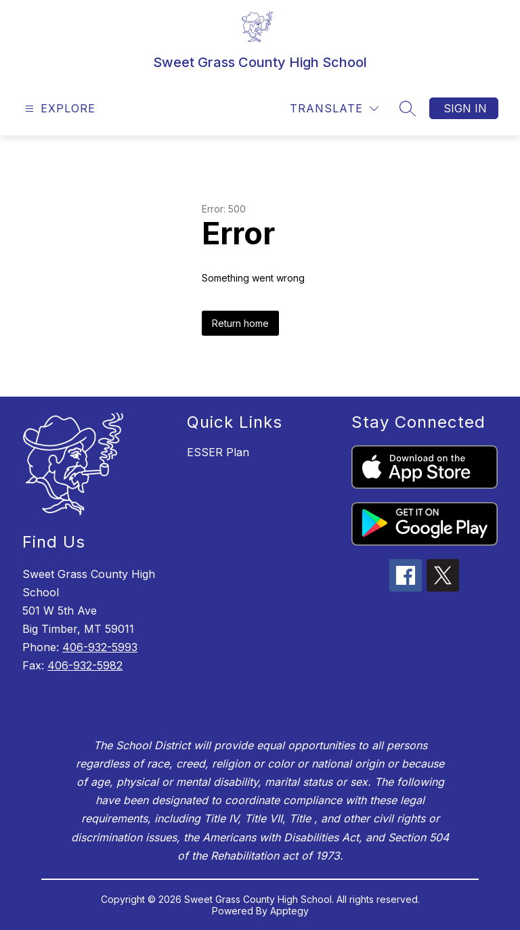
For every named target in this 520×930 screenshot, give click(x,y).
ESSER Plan (218, 452)
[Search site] (407, 108)
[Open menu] (58, 108)
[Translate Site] (334, 108)
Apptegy (289, 910)
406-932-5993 (99, 647)
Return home (240, 323)
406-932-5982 (85, 665)
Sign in (465, 108)
